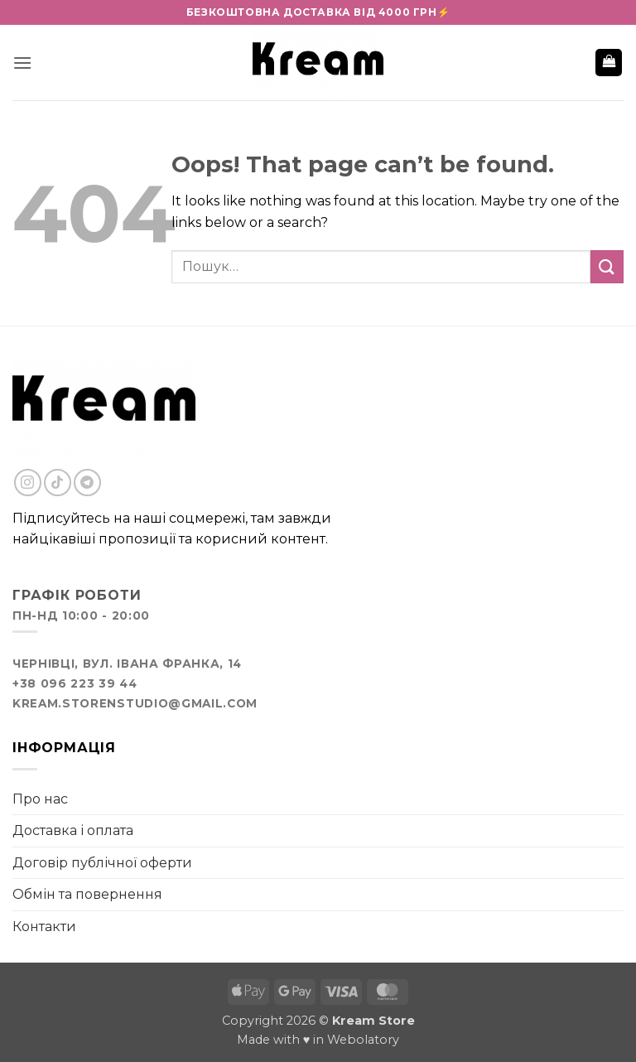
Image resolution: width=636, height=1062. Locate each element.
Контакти (44, 926)
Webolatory (363, 1039)
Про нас (40, 799)
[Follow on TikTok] (57, 482)
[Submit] (607, 266)
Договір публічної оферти (102, 863)
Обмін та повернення (87, 894)
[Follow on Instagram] (27, 482)
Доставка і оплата (72, 830)
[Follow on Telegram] (87, 482)
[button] (22, 62)
